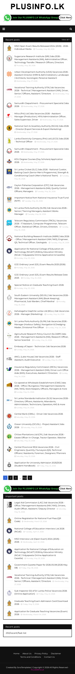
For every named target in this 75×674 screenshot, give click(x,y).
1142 (25, 478)
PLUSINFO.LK (37, 670)
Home (16, 653)
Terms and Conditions (30, 657)
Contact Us (49, 657)
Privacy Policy (41, 653)
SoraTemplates (24, 667)
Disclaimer (56, 653)
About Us (26, 653)
